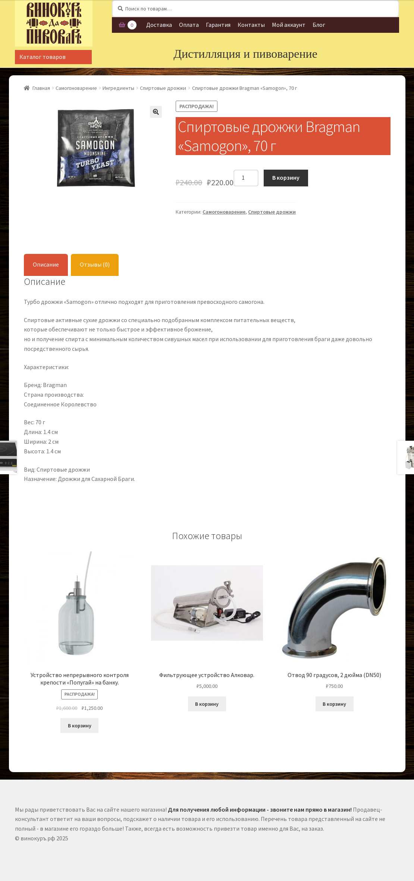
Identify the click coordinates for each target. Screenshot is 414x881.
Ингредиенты (118, 88)
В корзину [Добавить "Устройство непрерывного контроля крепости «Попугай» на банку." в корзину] (79, 725)
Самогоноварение (76, 88)
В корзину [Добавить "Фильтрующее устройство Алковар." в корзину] (207, 704)
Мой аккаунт (288, 24)
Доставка (159, 24)
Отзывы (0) (95, 264)
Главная (41, 88)
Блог (319, 24)
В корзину (285, 177)
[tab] (46, 265)
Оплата (189, 24)
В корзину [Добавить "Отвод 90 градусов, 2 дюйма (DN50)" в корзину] (334, 704)
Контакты (251, 24)
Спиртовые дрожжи (163, 88)
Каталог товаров (42, 56)
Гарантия (218, 24)
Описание (46, 264)
